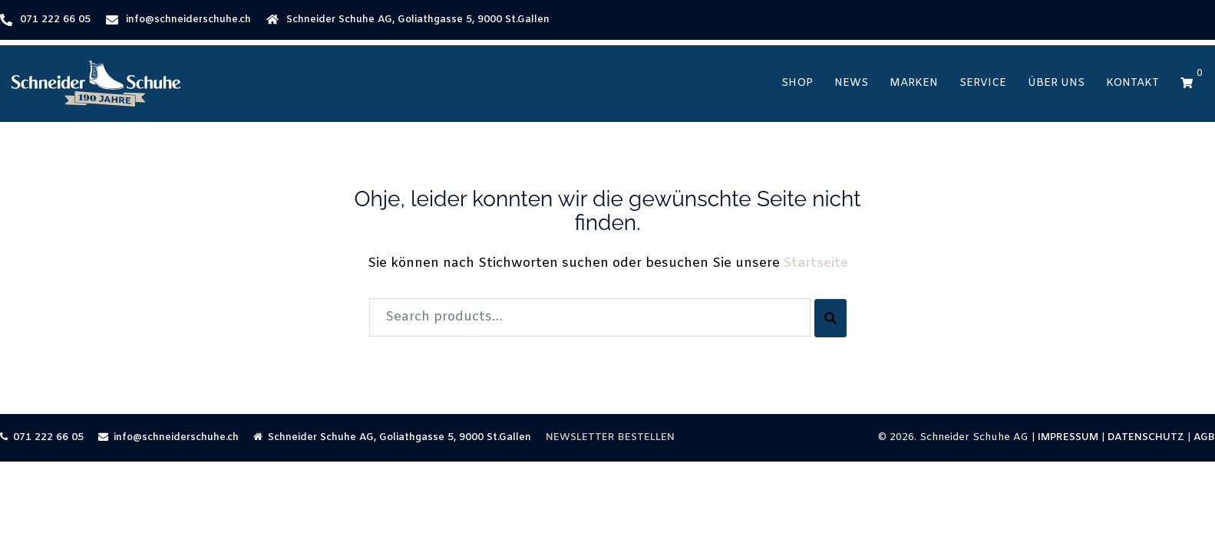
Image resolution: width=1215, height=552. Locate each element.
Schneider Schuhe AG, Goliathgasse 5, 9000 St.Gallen (418, 19)
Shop (797, 83)
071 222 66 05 (55, 19)
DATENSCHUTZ (1146, 437)
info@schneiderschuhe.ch (188, 19)
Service (982, 83)
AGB (1204, 437)
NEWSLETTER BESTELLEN (610, 437)
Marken (914, 83)
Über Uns (1056, 83)
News (851, 83)
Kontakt (1132, 83)
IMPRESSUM (1068, 437)
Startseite (816, 263)
